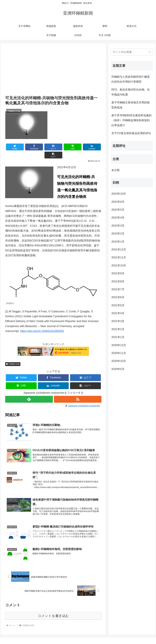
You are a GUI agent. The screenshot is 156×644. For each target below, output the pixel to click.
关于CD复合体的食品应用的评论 (131, 133)
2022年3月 (117, 225)
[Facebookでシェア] (29, 147)
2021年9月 (117, 273)
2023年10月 (118, 193)
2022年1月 (117, 241)
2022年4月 (117, 217)
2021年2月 (117, 329)
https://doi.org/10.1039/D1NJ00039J (42, 323)
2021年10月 (118, 265)
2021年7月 (117, 289)
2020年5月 (117, 369)
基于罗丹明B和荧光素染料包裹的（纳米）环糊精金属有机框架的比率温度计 (131, 120)
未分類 (115, 170)
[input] (132, 52)
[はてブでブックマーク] (45, 147)
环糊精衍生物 (13, 356)
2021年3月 (117, 321)
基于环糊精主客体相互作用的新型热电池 (130, 105)
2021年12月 (118, 249)
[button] (93, 147)
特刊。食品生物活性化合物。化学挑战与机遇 (130, 92)
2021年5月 (117, 305)
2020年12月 (118, 345)
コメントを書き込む (53, 609)
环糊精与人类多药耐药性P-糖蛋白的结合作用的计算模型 (130, 79)
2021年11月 (118, 257)
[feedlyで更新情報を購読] (29, 391)
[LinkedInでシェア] (77, 147)
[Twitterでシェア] (13, 147)
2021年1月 (117, 337)
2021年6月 (117, 297)
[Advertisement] (53, 71)
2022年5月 (117, 209)
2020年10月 (118, 361)
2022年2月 (117, 233)
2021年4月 (117, 313)
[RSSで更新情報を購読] (77, 391)
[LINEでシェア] (61, 147)
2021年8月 (117, 281)
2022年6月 (117, 201)
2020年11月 (118, 353)
